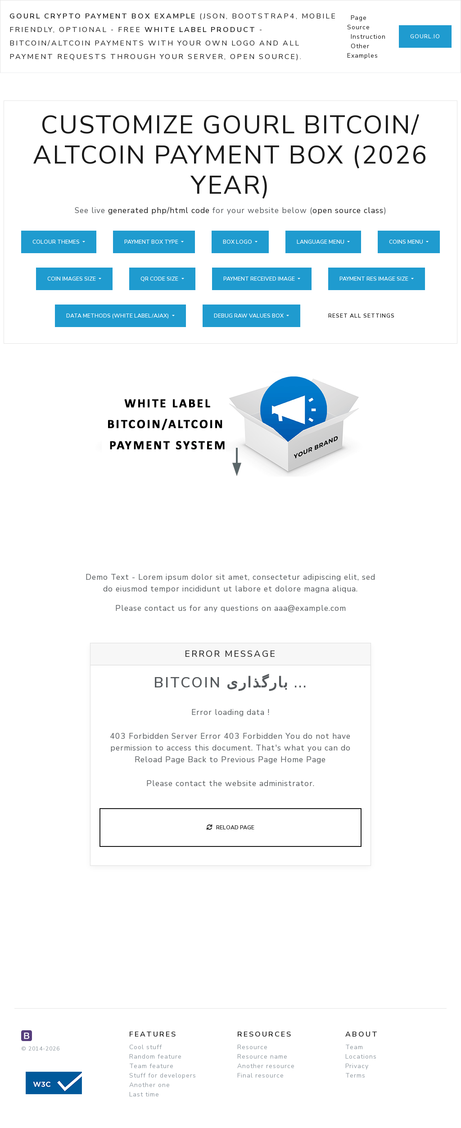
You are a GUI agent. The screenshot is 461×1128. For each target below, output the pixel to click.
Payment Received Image (259, 278)
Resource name (262, 1056)
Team (354, 1047)
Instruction (368, 36)
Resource (252, 1047)
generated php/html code (159, 210)
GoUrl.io (425, 36)
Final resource (260, 1075)
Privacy (357, 1066)
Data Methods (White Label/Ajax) (118, 315)
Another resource (266, 1066)
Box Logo (238, 242)
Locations (361, 1056)
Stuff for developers (162, 1075)
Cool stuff (145, 1047)
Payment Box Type (152, 242)
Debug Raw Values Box (249, 315)
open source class (348, 210)
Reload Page (230, 827)
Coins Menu (407, 242)
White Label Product (200, 30)
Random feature (155, 1056)
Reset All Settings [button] (361, 315)
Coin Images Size (72, 278)
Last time (144, 1094)
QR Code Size (160, 278)
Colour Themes (56, 242)
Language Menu (321, 242)
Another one (149, 1085)
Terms (355, 1075)
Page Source (358, 23)
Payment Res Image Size (374, 278)
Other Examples (362, 51)
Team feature (151, 1066)
